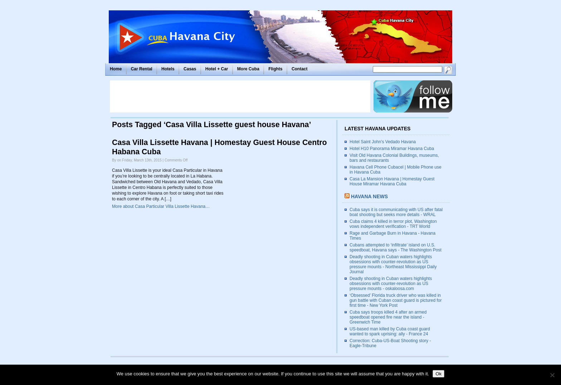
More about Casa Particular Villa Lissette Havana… (161, 206)
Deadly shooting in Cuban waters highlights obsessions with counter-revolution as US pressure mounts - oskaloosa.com (391, 283)
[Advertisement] (240, 96)
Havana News (369, 196)
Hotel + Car (216, 68)
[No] (552, 375)
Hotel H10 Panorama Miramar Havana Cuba (392, 148)
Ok (438, 373)
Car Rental (141, 68)
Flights (275, 68)
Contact (300, 68)
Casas (190, 68)
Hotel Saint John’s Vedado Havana (383, 141)
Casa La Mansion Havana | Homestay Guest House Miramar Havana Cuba (392, 181)
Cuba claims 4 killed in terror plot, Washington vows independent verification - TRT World (393, 224)
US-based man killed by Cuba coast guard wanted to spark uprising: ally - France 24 (390, 331)
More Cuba (248, 68)
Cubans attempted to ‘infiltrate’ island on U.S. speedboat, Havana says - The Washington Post (396, 247)
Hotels (168, 68)
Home (116, 68)
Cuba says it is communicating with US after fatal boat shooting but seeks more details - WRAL (396, 212)
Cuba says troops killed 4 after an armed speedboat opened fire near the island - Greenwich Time (388, 317)
